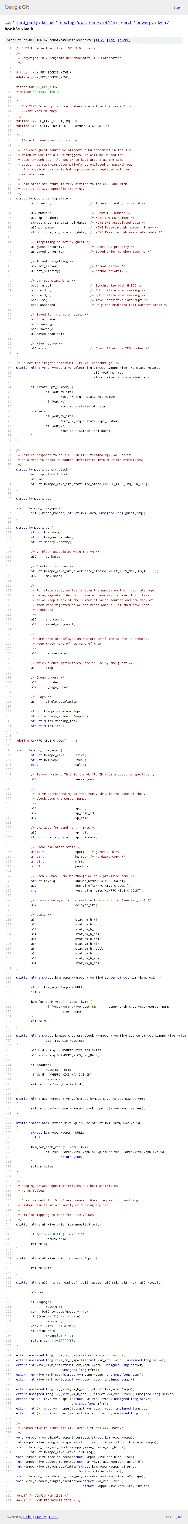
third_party (26, 22)
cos (8, 22)
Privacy (40, 1517)
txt (168, 1517)
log (111, 40)
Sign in (178, 7)
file (99, 40)
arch (128, 22)
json (179, 1517)
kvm (162, 22)
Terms (53, 1517)
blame (124, 40)
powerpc (145, 22)
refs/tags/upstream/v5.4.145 (86, 22)
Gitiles (27, 1517)
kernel (48, 22)
